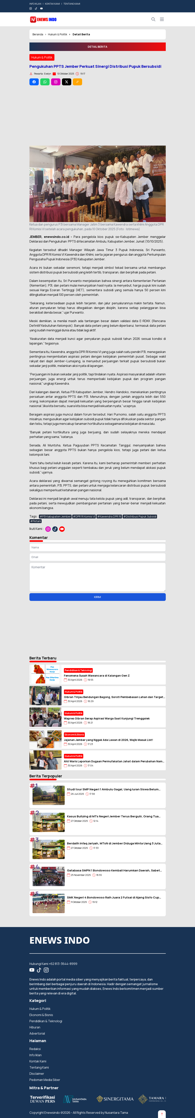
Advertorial (37, 1033)
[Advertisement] (97, 115)
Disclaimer (36, 1073)
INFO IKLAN (35, 3)
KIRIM (97, 597)
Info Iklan (35, 1055)
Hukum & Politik (57, 34)
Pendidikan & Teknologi (45, 1021)
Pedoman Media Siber (44, 1080)
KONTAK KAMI (52, 3)
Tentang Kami (39, 1067)
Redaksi (35, 1049)
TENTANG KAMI (72, 3)
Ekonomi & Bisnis (41, 1015)
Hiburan (34, 1027)
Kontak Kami (37, 1061)
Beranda (38, 34)
